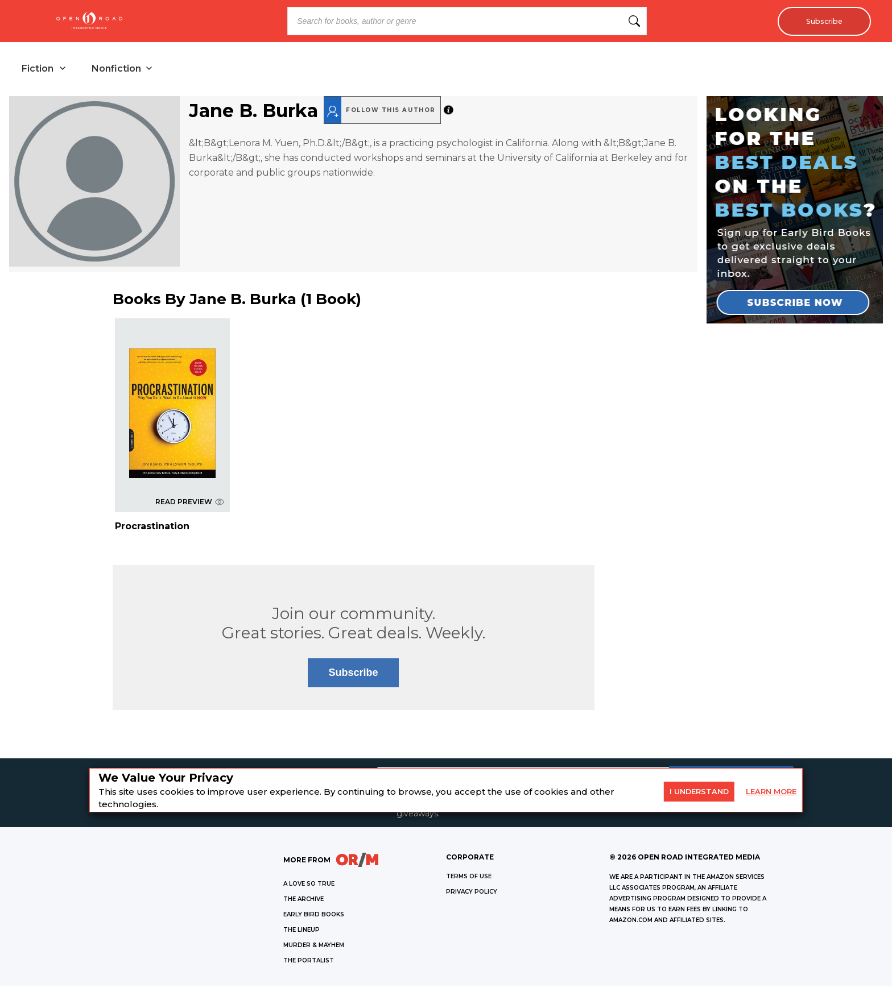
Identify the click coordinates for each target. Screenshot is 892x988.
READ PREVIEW (189, 503)
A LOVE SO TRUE (308, 885)
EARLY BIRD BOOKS (313, 916)
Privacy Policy (471, 893)
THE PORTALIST (308, 962)
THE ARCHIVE (303, 900)
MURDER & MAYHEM (313, 946)
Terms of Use (469, 878)
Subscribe (821, 21)
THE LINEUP (301, 931)
